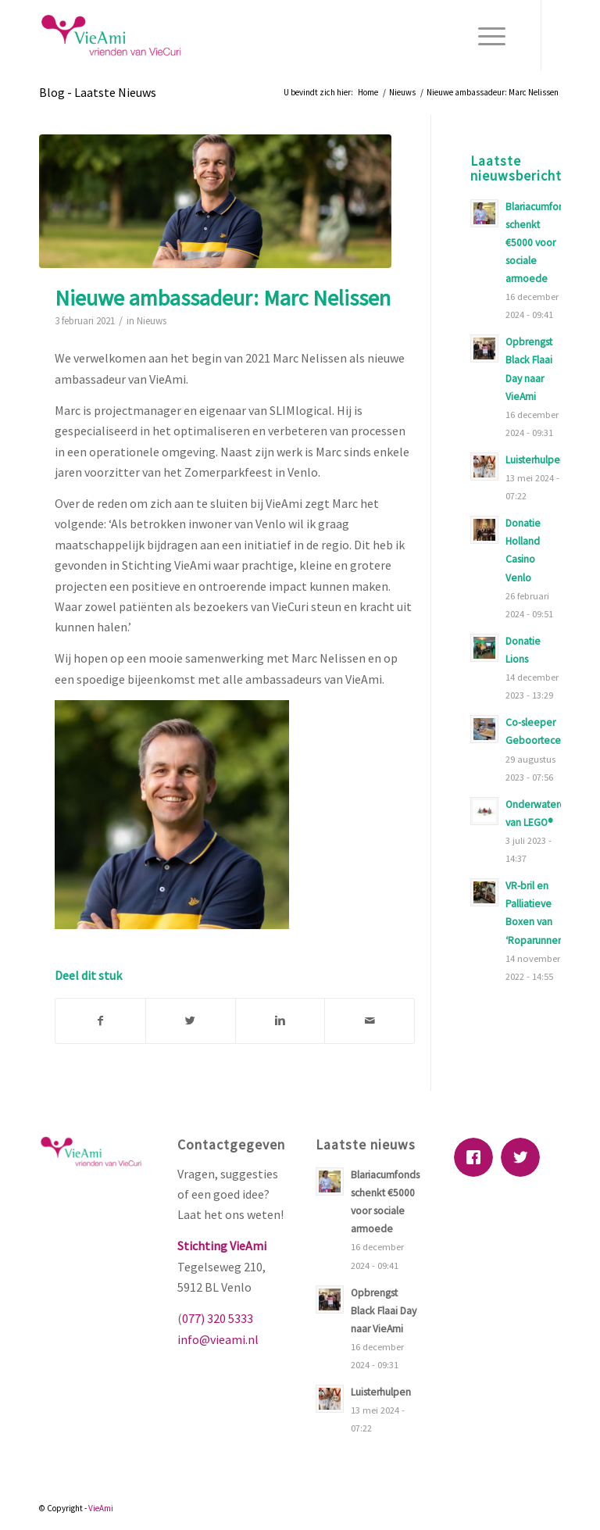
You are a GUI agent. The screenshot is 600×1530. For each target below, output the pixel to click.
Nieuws (402, 92)
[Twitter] (524, 1157)
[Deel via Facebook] (100, 1020)
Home (368, 92)
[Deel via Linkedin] (280, 1020)
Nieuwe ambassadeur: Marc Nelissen (223, 298)
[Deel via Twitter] (190, 1020)
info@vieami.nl (218, 1339)
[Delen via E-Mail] (369, 1020)
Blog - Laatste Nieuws (97, 92)
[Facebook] (477, 1157)
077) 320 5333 (217, 1318)
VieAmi (100, 1508)
